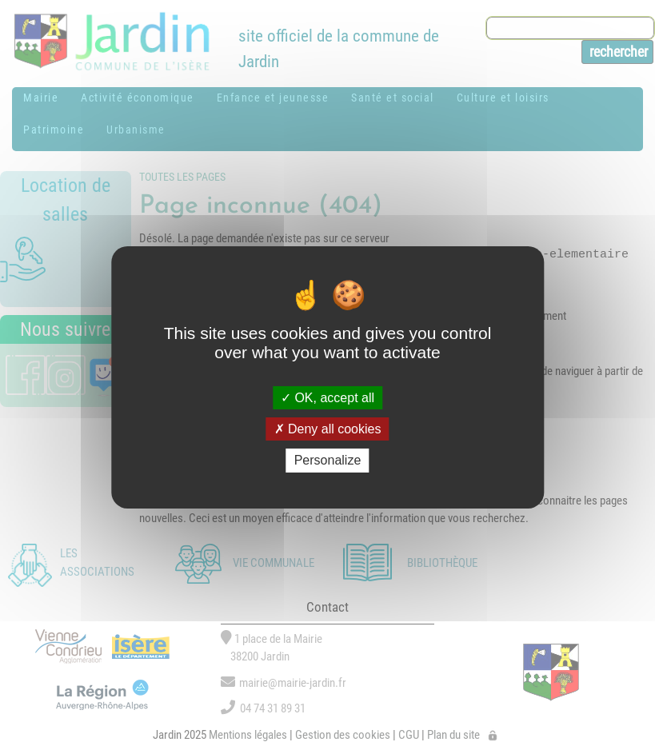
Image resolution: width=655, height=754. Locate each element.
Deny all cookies (327, 429)
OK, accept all (327, 398)
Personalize (327, 460)
